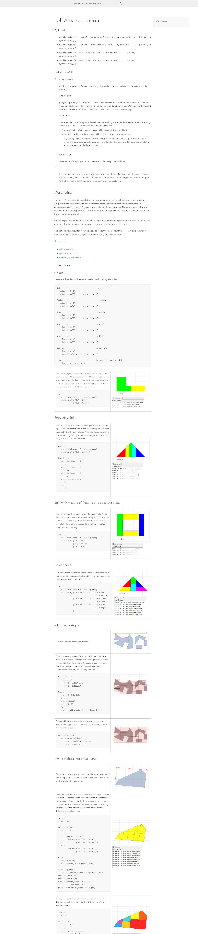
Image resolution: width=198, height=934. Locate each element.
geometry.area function (70, 256)
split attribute (65, 252)
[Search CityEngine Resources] (97, 3)
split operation (66, 248)
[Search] (121, 3)
